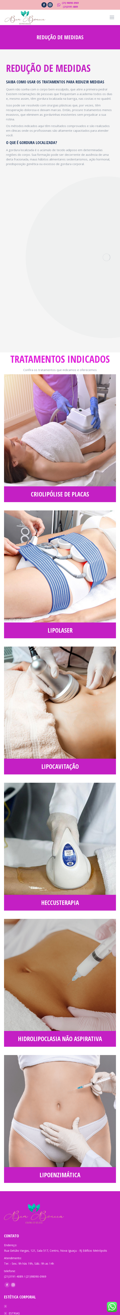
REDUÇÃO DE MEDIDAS (25, 1306)
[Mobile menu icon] (112, 17)
